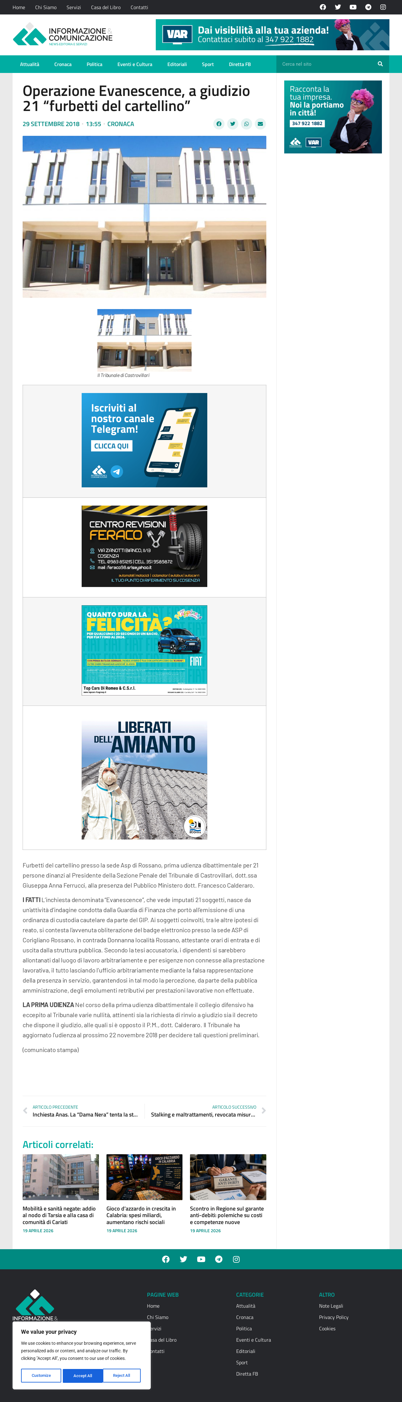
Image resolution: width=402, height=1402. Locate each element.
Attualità (29, 64)
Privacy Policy (334, 1317)
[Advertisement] (331, 255)
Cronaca (63, 64)
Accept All (123, 1375)
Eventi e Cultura (134, 64)
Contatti (139, 7)
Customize (41, 1375)
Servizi (74, 7)
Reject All (82, 1375)
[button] (219, 124)
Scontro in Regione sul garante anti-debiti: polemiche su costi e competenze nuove (227, 1215)
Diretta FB (240, 64)
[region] (82, 1356)
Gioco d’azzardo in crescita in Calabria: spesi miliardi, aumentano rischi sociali (141, 1215)
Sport (208, 64)
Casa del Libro (106, 7)
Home (19, 7)
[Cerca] (380, 64)
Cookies (327, 1328)
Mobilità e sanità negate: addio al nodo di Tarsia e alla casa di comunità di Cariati (59, 1215)
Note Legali (331, 1306)
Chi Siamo (46, 7)
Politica (94, 64)
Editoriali (177, 64)
